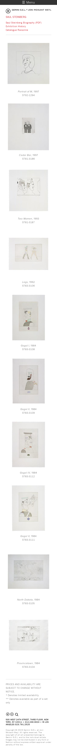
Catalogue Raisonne (17, 29)
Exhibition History (16, 26)
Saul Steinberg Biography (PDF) (24, 22)
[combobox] (20, 714)
